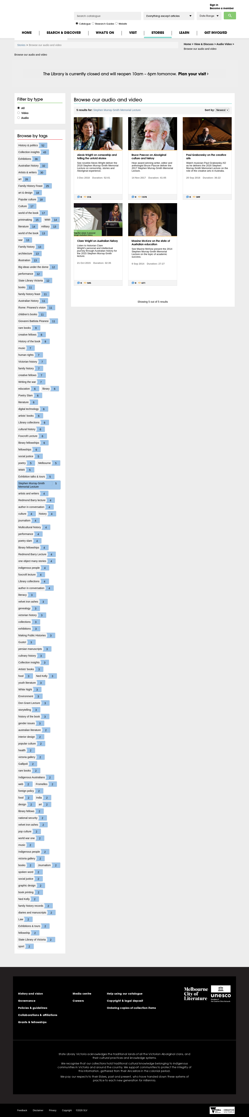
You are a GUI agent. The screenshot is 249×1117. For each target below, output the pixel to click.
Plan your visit (192, 74)
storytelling (29, 709)
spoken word (30, 872)
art (24, 179)
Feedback (22, 1110)
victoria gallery (31, 757)
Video (23, 113)
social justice (30, 456)
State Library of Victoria (36, 939)
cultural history (31, 429)
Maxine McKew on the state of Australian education (151, 242)
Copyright (67, 1110)
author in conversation (36, 507)
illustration (29, 260)
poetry (26, 463)
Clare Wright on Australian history (97, 241)
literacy (27, 594)
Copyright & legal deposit (125, 1000)
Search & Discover (64, 32)
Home (27, 32)
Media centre (82, 993)
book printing (30, 892)
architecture (30, 253)
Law (25, 919)
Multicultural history (34, 527)
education (28, 388)
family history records (35, 905)
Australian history (33, 165)
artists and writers (33, 493)
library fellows (31, 811)
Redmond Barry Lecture (37, 554)
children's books (32, 314)
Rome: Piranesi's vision (36, 307)
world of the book (33, 213)
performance (30, 273)
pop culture (29, 831)
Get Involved (215, 32)
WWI (52, 219)
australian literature (34, 730)
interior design (31, 736)
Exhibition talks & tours (36, 476)
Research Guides (103, 23)
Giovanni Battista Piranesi (38, 321)
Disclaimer (38, 1110)
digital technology (33, 409)
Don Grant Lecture (33, 703)
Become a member (222, 8)
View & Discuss (203, 44)
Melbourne (49, 463)
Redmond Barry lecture (36, 500)
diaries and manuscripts (37, 912)
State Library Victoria (35, 280)
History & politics (32, 145)
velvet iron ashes (33, 601)
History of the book (34, 341)
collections (29, 621)
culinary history (31, 655)
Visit (133, 32)
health (26, 750)
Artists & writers (32, 172)
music (26, 348)
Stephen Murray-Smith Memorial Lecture (39, 485)
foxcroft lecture (31, 574)
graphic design (31, 885)
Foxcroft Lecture (32, 436)
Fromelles (46, 784)
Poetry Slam (30, 395)
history (47, 513)
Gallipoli (27, 763)
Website (121, 23)
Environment (30, 696)
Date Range (209, 15)
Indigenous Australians (36, 777)
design (27, 804)
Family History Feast (35, 186)
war (25, 240)
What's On (105, 32)
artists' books (30, 415)
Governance (26, 1000)
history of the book (33, 716)
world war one (31, 838)
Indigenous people (33, 851)
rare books (29, 327)
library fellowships (33, 442)
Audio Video (224, 44)
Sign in (214, 5)
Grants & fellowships (32, 1022)
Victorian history (32, 361)
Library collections (33, 422)
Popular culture (32, 199)
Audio (23, 117)
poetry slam (29, 540)
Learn (184, 32)
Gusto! (27, 642)
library (50, 388)
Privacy (52, 1110)
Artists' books (30, 669)
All (21, 108)
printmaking (29, 219)
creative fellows (32, 334)
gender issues (31, 723)
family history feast (34, 294)
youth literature (31, 682)
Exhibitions (29, 158)
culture (27, 513)
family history (30, 368)
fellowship (28, 932)
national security (32, 818)
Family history (31, 246)
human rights (30, 355)
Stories (158, 32)
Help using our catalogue (125, 993)
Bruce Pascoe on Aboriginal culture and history (149, 156)
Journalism (49, 865)
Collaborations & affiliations (37, 1015)
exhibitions (29, 628)
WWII (26, 469)
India (43, 797)
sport (26, 946)
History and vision (30, 993)
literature (28, 226)
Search (230, 15)
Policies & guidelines (32, 1008)
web (25, 784)
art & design (30, 192)
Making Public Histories (36, 635)
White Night (29, 689)
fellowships (29, 449)
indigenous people (33, 567)
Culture (27, 206)
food (25, 676)
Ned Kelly (46, 676)
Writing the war (31, 382)
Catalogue (83, 23)
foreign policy (30, 790)
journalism (29, 520)
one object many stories (37, 561)
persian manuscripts (34, 649)
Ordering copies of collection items (131, 1008)
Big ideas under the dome (38, 267)
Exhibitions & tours (34, 926)
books (26, 287)
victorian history (32, 615)
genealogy (29, 608)
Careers (78, 1000)
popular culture (31, 743)
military (50, 226)
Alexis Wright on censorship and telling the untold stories (97, 156)
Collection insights (33, 152)
